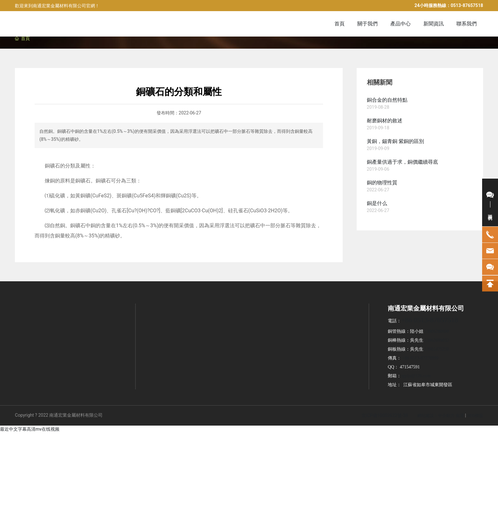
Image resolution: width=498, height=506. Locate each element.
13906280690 (436, 331)
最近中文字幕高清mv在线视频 (29, 429)
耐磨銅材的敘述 (384, 120)
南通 (460, 415)
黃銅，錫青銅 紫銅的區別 (395, 141)
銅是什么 (377, 203)
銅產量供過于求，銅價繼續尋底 (402, 162)
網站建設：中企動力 (435, 415)
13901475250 (436, 349)
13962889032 (436, 340)
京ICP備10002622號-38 (384, 415)
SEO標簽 (475, 415)
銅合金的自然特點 (387, 100)
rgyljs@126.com (416, 375)
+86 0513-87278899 (420, 358)
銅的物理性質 (382, 182)
